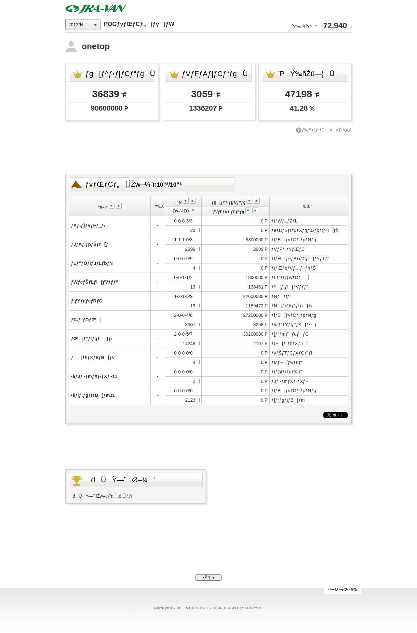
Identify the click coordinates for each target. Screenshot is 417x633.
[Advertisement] (208, 152)
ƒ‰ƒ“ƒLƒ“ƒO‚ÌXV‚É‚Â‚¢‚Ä (327, 130)
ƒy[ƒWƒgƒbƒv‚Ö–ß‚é (342, 591)
